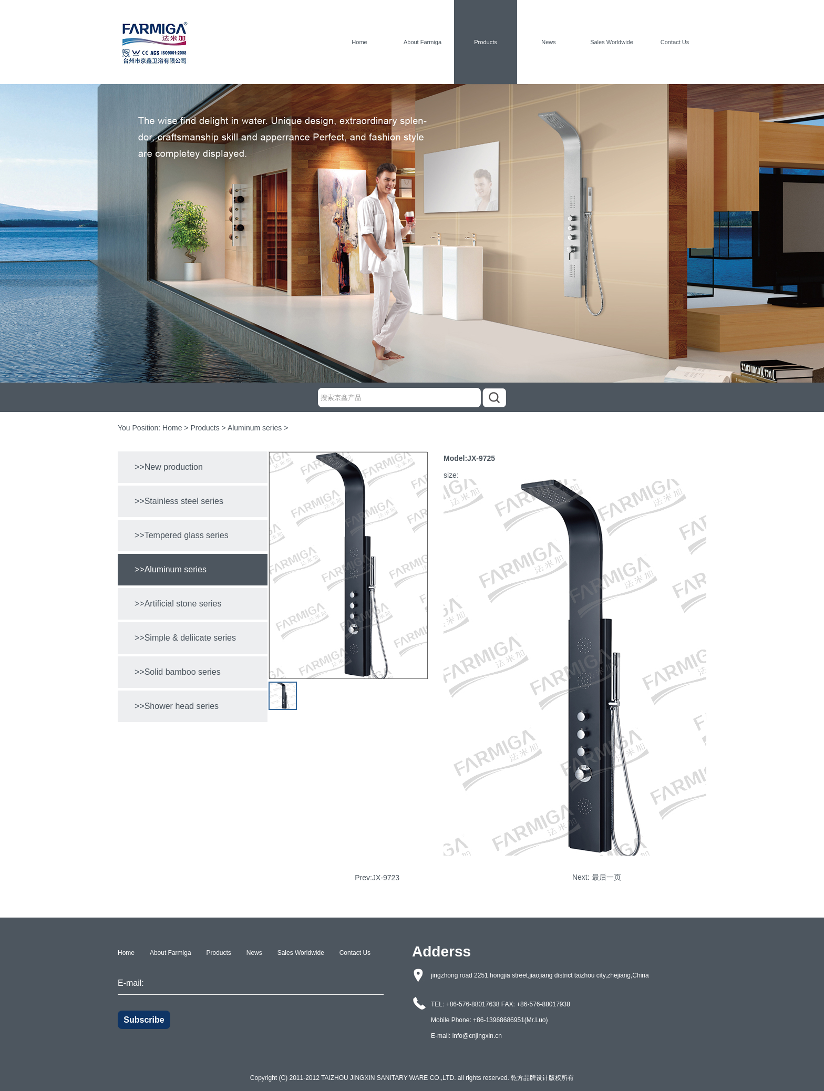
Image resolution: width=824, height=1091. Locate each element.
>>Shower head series (177, 706)
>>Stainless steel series (179, 501)
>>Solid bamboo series (178, 671)
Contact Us (675, 42)
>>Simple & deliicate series (185, 637)
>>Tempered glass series (182, 535)
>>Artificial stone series (178, 603)
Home (359, 42)
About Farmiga (422, 42)
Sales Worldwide (611, 42)
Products (485, 42)
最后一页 (606, 877)
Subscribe (143, 1019)
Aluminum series (255, 428)
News (548, 42)
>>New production (169, 466)
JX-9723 (385, 877)
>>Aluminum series (171, 569)
